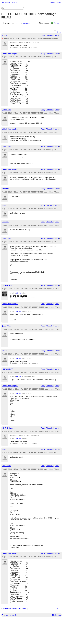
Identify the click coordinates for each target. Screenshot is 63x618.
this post (18, 293)
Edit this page (56, 615)
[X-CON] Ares (7, 285)
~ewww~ (5, 189)
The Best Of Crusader (9, 2)
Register (58, 2)
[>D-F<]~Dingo (7, 428)
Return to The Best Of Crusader (14, 609)
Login (52, 2)
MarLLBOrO (6, 466)
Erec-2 (4, 35)
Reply (43, 35)
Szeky (4, 205)
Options (56, 23)
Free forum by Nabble (9, 615)
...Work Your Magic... (10, 53)
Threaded (26, 23)
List (16, 23)
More (57, 35)
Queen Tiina (6, 110)
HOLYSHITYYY (7, 369)
